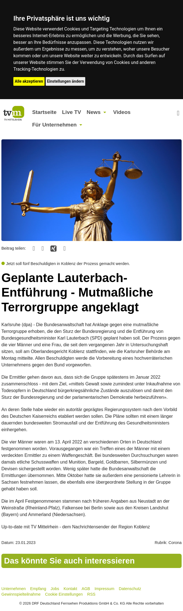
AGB (86, 588)
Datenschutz (130, 588)
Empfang (38, 588)
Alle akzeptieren (29, 81)
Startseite (44, 112)
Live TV (71, 112)
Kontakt (70, 588)
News (94, 112)
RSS (91, 594)
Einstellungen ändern (65, 81)
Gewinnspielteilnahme (21, 594)
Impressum (104, 588)
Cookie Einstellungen (64, 594)
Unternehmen (13, 588)
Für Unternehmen (54, 125)
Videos (122, 112)
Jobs (55, 588)
